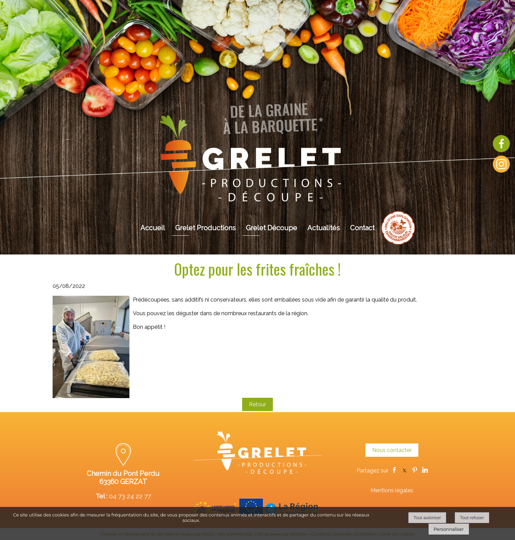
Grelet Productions (205, 228)
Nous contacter (392, 450)
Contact (362, 228)
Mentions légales (392, 490)
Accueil (152, 228)
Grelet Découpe (271, 228)
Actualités (323, 228)
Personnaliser (449, 529)
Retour (257, 404)
